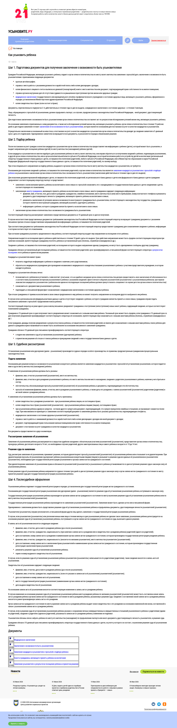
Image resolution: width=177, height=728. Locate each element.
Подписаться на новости (153, 671)
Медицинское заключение (24, 639)
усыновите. (20, 31)
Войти (141, 40)
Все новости (134, 672)
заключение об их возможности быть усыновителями (61, 126)
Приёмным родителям (57, 40)
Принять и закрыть (18, 724)
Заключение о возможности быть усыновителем (33, 646)
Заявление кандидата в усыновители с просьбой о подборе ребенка (41, 652)
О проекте (111, 40)
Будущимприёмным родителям (24, 40)
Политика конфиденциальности (155, 709)
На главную (17, 48)
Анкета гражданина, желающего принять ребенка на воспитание (40, 658)
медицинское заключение (26, 97)
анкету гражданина (34, 191)
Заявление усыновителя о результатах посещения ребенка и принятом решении (46, 664)
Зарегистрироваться (158, 40)
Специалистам (87, 40)
